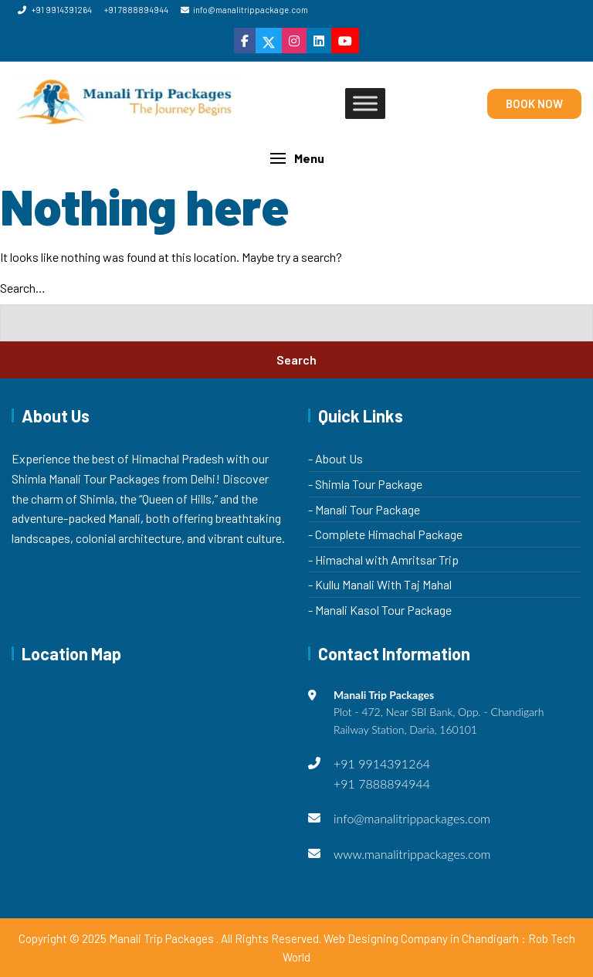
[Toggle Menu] (365, 104)
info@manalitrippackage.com (244, 10)
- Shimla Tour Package (365, 484)
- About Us (335, 458)
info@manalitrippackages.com (412, 818)
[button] (296, 158)
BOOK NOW (534, 103)
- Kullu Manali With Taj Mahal (380, 584)
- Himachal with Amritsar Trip (383, 559)
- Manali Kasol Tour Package (380, 609)
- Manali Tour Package (364, 509)
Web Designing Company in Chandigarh (421, 938)
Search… (23, 287)
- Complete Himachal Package (385, 534)
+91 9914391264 (55, 10)
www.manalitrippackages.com (412, 853)
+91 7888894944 (136, 10)
